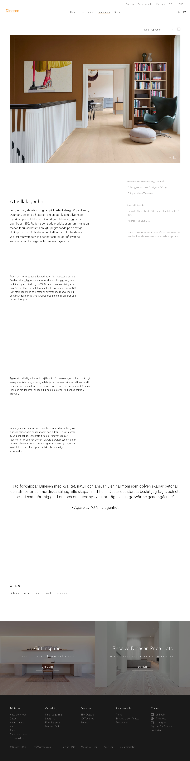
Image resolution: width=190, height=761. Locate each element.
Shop (117, 12)
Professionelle (123, 708)
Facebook (61, 593)
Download (86, 708)
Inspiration (104, 12)
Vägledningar (52, 708)
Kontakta (160, 4)
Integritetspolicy (127, 747)
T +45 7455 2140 (66, 747)
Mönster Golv (52, 726)
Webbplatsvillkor (89, 747)
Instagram (159, 722)
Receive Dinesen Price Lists (142, 648)
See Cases (47, 667)
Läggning (50, 719)
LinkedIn (48, 593)
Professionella (145, 4)
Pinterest (15, 593)
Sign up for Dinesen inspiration (161, 728)
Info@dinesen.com (42, 747)
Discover (142, 667)
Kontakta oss (17, 723)
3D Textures (87, 719)
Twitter (26, 593)
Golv (72, 12)
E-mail (37, 593)
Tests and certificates (127, 719)
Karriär (13, 726)
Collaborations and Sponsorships (20, 736)
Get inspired (47, 648)
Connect (155, 708)
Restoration (122, 723)
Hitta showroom (18, 715)
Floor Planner (86, 12)
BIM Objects (87, 715)
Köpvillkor (108, 747)
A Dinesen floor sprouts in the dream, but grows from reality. (142, 656)
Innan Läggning (53, 715)
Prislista (84, 723)
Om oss (130, 4)
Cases (13, 719)
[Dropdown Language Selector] (172, 4)
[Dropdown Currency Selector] (182, 4)
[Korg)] (184, 12)
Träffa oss (15, 708)
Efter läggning (53, 723)
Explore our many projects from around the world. (47, 656)
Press (13, 730)
